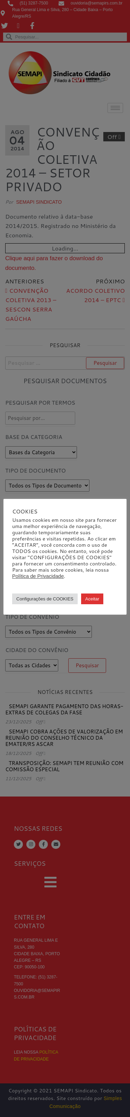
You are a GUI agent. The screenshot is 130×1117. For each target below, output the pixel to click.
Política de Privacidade (38, 576)
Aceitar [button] (92, 598)
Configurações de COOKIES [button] (44, 598)
